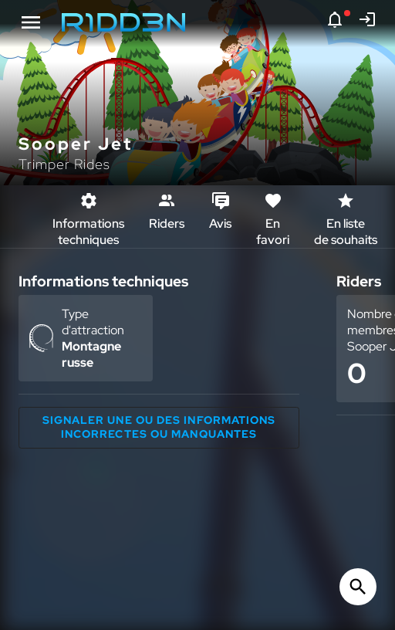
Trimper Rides (64, 164)
